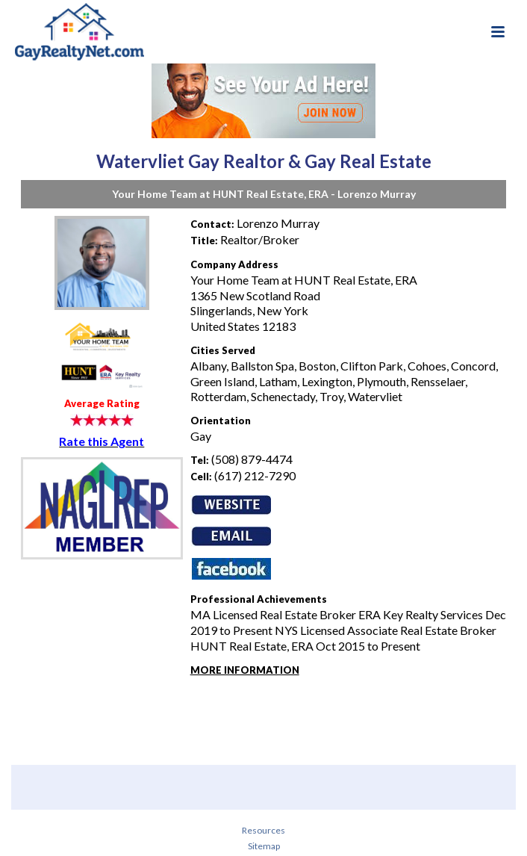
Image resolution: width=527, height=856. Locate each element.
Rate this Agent (101, 441)
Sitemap (264, 846)
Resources (263, 830)
